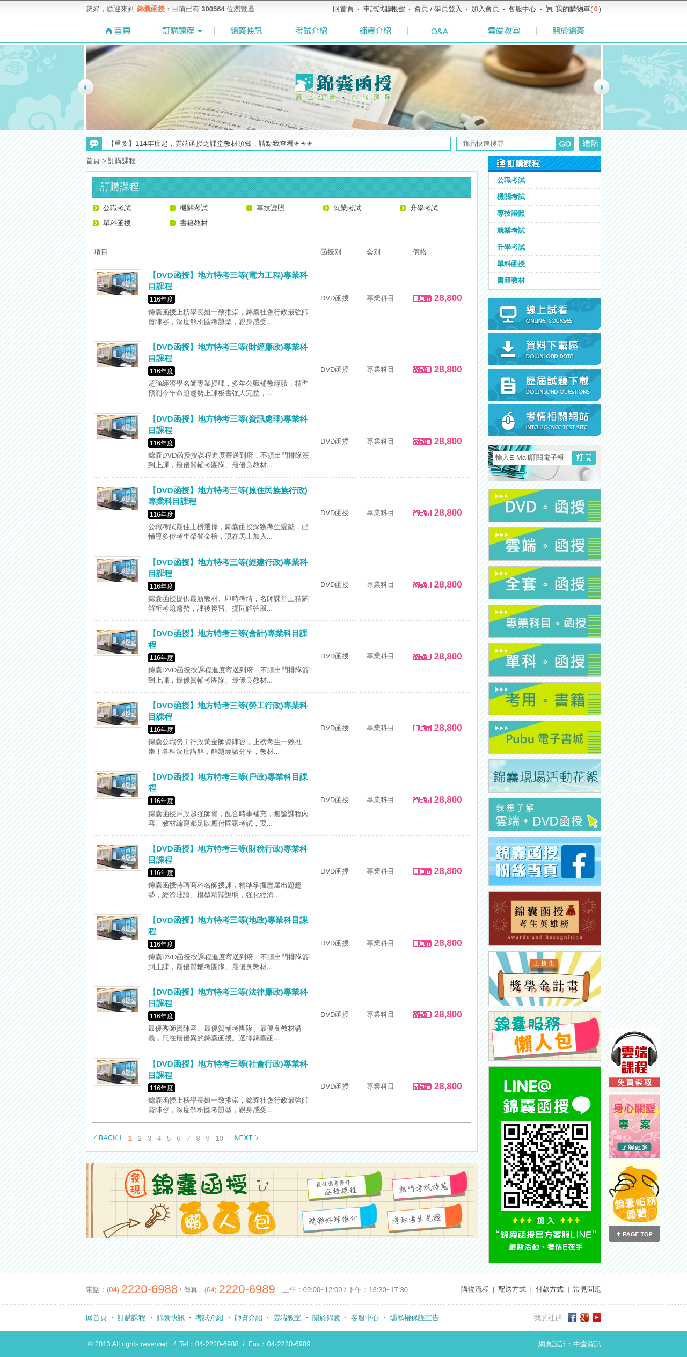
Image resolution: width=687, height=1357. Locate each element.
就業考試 (347, 208)
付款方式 (550, 1289)
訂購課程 (131, 1318)
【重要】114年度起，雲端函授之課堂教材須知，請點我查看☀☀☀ (210, 144)
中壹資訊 (587, 1344)
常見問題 (587, 1289)
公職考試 (117, 208)
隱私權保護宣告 (414, 1318)
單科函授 (117, 223)
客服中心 (522, 9)
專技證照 (270, 208)
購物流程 (475, 1289)
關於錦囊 (326, 1318)
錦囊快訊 (171, 1318)
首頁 (93, 161)
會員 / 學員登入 (438, 9)
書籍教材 (194, 223)
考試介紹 (209, 1318)
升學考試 (424, 208)
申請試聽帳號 (384, 9)
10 (219, 1138)
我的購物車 (573, 9)
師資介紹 (248, 1318)
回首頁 (343, 9)
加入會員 (485, 9)
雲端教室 (287, 1318)
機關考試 (194, 208)
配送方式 (512, 1289)
